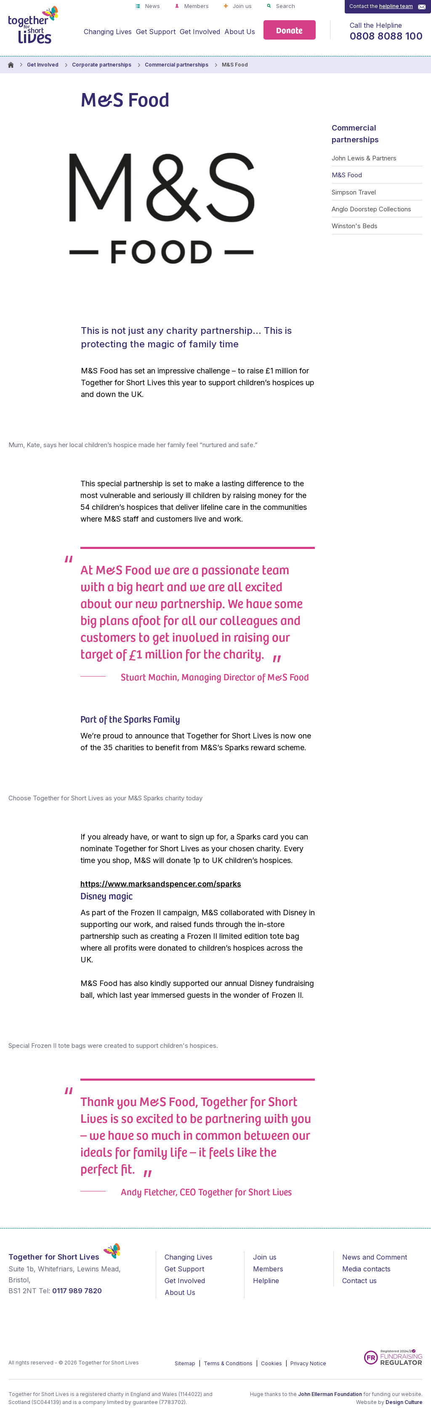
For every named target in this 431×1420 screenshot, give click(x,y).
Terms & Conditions (229, 1363)
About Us (239, 31)
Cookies (272, 1363)
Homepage (10, 65)
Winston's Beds (355, 226)
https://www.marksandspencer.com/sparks (160, 883)
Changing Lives (108, 31)
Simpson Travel (354, 192)
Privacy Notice (308, 1363)
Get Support (156, 31)
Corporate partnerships (101, 64)
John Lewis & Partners (364, 158)
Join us (241, 6)
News (152, 6)
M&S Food (347, 175)
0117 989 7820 (77, 1291)
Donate (289, 30)
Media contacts (366, 1269)
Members (196, 6)
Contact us (359, 1280)
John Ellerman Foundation (330, 1394)
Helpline (266, 1280)
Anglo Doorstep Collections (371, 209)
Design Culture (404, 1402)
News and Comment (374, 1257)
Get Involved (200, 31)
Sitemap (186, 1363)
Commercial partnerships (176, 64)
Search (284, 6)
